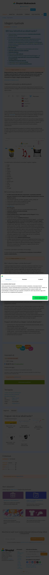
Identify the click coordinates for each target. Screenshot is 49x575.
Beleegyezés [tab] (8, 279)
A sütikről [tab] (40, 279)
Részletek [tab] (24, 279)
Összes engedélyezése (40, 297)
